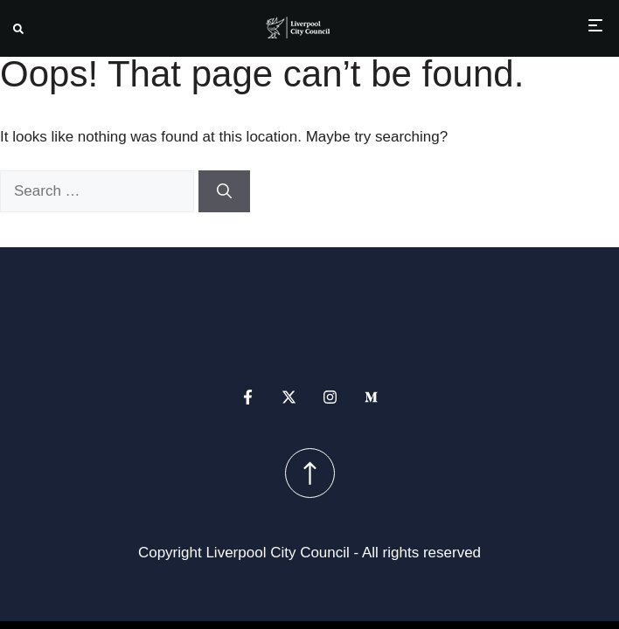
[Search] (224, 191)
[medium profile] (371, 397)
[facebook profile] (247, 397)
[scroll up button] (310, 473)
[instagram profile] (330, 397)
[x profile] (289, 397)
